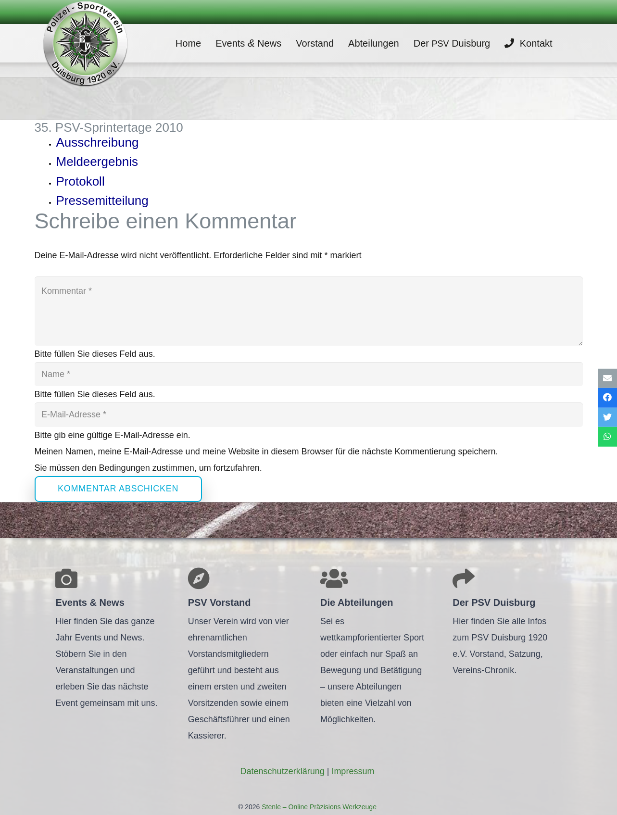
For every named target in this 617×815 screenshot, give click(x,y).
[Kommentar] (309, 311)
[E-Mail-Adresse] (309, 414)
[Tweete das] (607, 417)
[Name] (309, 374)
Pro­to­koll (80, 181)
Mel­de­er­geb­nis (97, 161)
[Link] (85, 43)
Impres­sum (352, 771)
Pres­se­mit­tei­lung (102, 200)
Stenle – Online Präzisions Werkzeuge (318, 807)
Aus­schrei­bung (97, 142)
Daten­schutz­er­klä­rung (282, 771)
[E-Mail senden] (607, 378)
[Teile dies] (607, 398)
